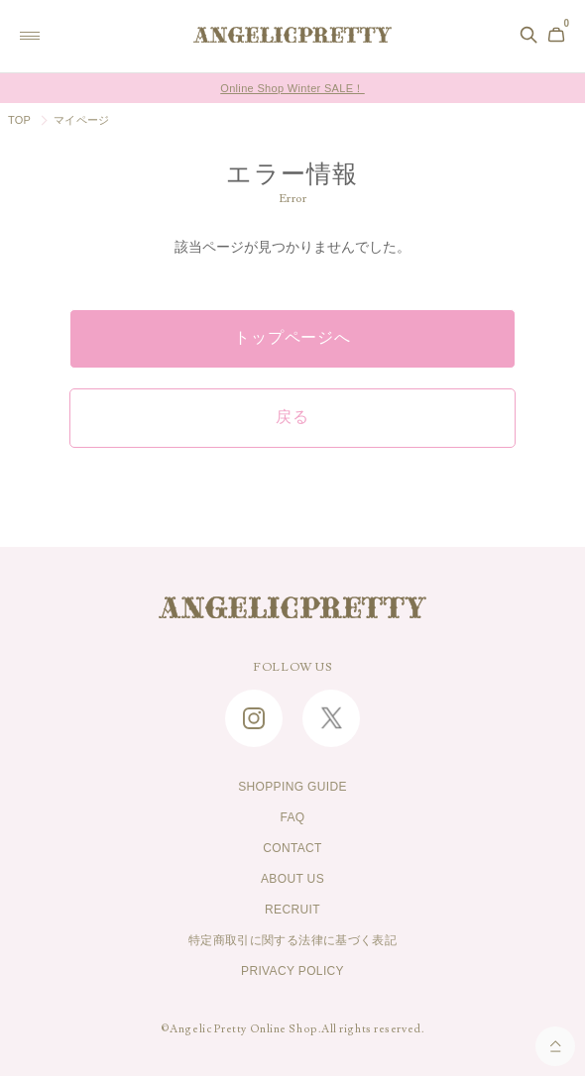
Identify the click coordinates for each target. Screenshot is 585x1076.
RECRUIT (292, 909)
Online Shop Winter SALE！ (292, 88)
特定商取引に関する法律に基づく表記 (292, 940)
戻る (292, 417)
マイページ (81, 120)
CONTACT (292, 848)
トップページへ (292, 338)
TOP (19, 120)
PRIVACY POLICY (292, 971)
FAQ (292, 817)
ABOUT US (292, 879)
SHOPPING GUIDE (292, 787)
